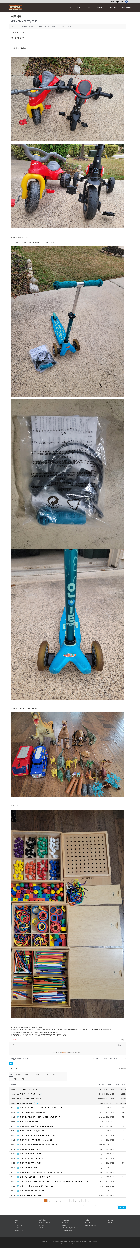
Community (100, 8)
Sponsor (126, 8)
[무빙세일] (47, 1074)
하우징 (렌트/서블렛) (90, 1225)
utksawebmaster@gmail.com (70, 1244)
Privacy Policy (19, 1230)
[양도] (55, 1074)
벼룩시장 (87, 1223)
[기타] (22, 1079)
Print (121, 1039)
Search (122, 1207)
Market (114, 8)
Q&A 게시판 (65, 1223)
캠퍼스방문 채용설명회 (44, 1223)
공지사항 (17, 1228)
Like (14, 1039)
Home (112, 2)
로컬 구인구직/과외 (67, 1230)
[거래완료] (13, 1079)
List (11, 1063)
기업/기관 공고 (42, 1225)
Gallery (64, 1225)
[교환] (62, 1074)
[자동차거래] (36, 1074)
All (11, 1074)
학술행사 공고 (42, 1228)
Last (88, 1201)
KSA (70, 8)
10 (79, 1201)
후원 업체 (110, 1223)
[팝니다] (18, 1074)
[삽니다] (26, 1074)
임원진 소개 (18, 1225)
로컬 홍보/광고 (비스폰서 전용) (70, 1228)
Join (122, 2)
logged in (65, 1052)
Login (117, 2)
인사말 (17, 1223)
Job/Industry (83, 8)
